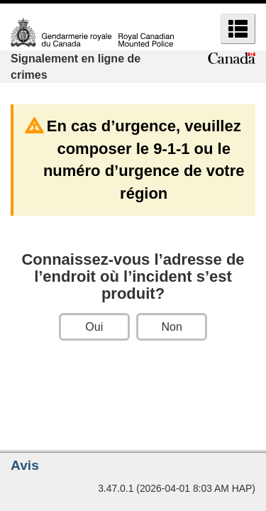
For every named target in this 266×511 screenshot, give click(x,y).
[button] (238, 28)
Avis (25, 465)
